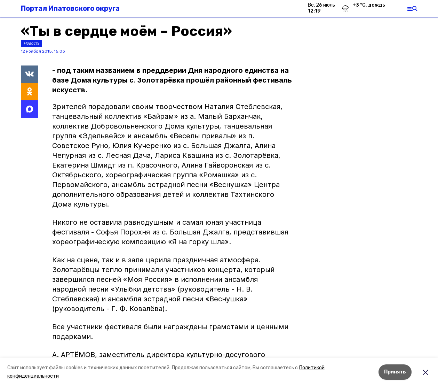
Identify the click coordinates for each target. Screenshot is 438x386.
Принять (395, 372)
